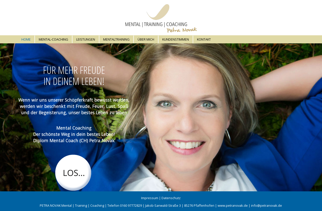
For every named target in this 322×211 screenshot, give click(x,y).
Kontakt (204, 39)
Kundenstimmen (175, 39)
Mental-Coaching (53, 39)
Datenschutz (171, 198)
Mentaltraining (116, 39)
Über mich (146, 39)
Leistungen (85, 39)
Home (26, 39)
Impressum (149, 198)
